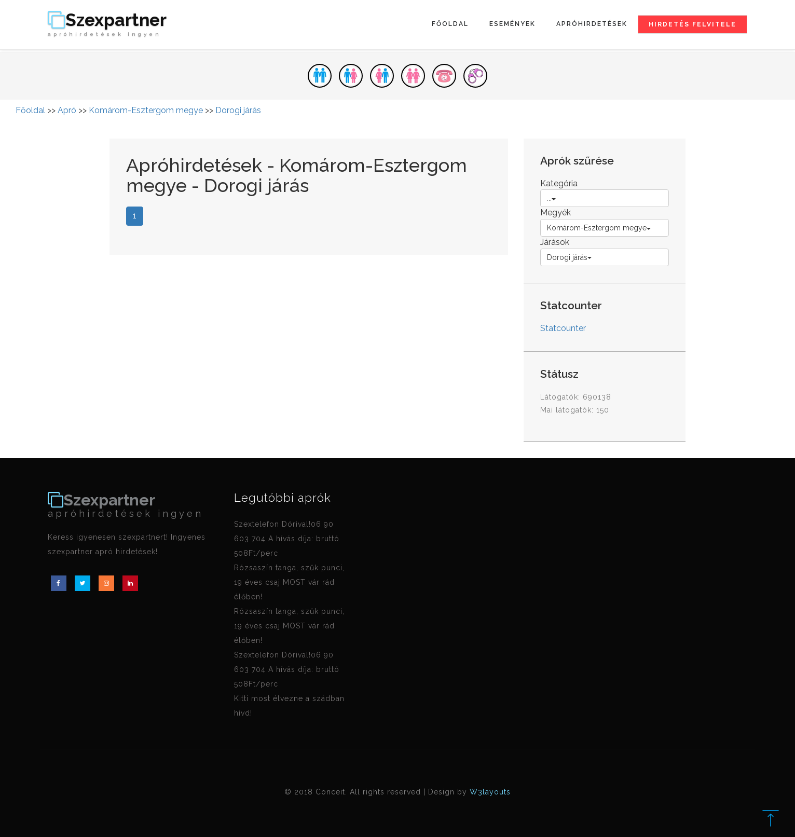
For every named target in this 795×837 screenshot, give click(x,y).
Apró (67, 110)
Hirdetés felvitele (692, 24)
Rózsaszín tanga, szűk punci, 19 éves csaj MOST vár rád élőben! (289, 582)
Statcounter (563, 328)
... (551, 198)
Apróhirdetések (591, 24)
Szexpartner (107, 24)
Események (512, 24)
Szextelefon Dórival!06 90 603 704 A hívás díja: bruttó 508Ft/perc (286, 538)
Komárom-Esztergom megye (146, 110)
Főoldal (450, 24)
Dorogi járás (238, 110)
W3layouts (490, 792)
